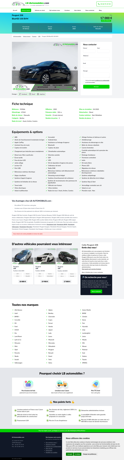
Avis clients (77, 10)
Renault (50, 353)
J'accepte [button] (69, 454)
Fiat (83, 323)
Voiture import (26, 10)
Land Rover (18, 336)
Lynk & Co (18, 340)
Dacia (84, 320)
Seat (83, 353)
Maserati (51, 340)
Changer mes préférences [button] (89, 454)
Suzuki (17, 359)
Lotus (84, 336)
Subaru (84, 356)
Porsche (17, 353)
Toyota (84, 359)
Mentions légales (50, 444)
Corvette (17, 320)
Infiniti (17, 330)
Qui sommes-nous (54, 10)
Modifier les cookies (51, 452)
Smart (50, 356)
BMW (84, 313)
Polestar (85, 349)
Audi (16, 313)
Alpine (50, 310)
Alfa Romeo (18, 310)
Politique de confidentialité (53, 446)
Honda (50, 326)
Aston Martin (86, 310)
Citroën (84, 316)
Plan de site (49, 448)
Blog (100, 10)
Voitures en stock (40, 10)
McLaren (17, 343)
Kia (16, 333)
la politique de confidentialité (102, 80)
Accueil (15, 10)
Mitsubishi (51, 346)
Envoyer (96, 86)
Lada (49, 333)
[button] (75, 68)
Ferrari (50, 323)
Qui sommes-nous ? (51, 442)
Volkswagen (18, 363)
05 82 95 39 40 (104, 4)
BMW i (17, 316)
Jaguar (50, 330)
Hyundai (85, 326)
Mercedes (51, 343)
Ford (16, 326)
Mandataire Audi (51, 224)
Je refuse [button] (77, 454)
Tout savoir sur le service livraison (91, 269)
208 (39, 36)
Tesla (50, 359)
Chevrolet (51, 316)
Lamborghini (86, 333)
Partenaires (49, 450)
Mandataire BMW (62, 224)
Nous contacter (89, 10)
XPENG (84, 363)
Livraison (67, 10)
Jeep (83, 330)
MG (83, 343)
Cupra (50, 320)
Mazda (84, 340)
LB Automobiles (17, 36)
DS (15, 323)
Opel (16, 349)
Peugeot (34, 36)
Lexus (50, 336)
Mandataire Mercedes (25, 226)
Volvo (50, 363)
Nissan (84, 346)
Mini (16, 346)
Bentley (50, 313)
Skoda (16, 356)
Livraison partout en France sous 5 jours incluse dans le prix (30, 410)
